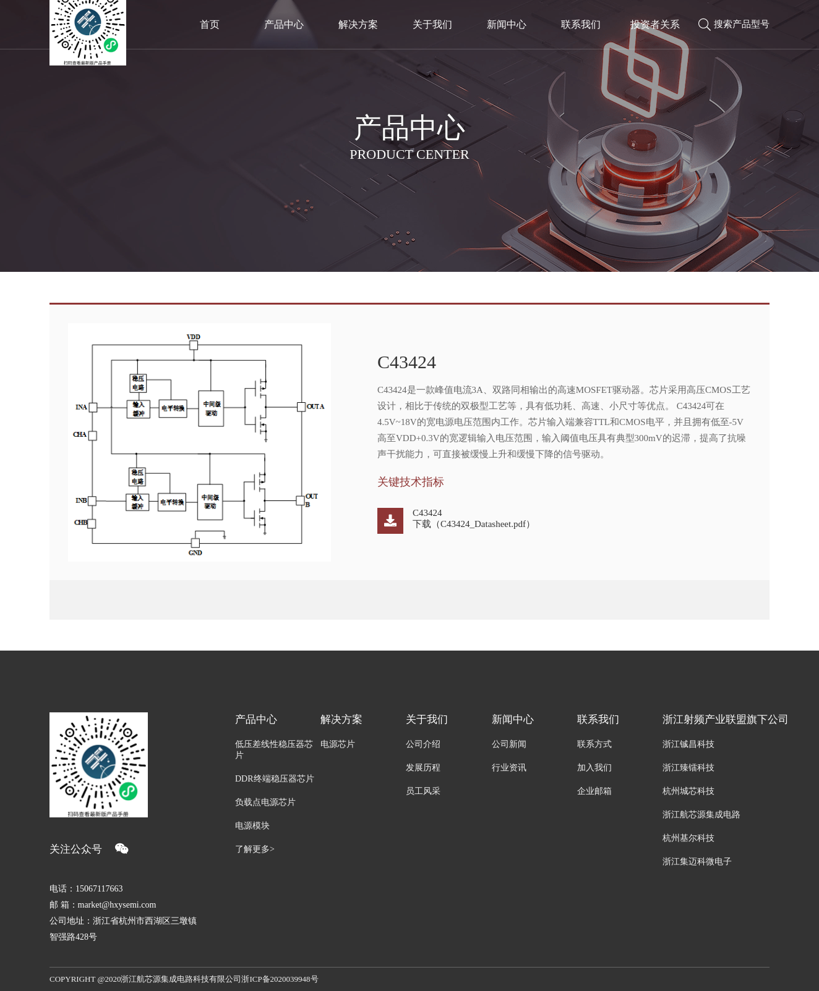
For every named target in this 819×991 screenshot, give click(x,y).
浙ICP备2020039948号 (279, 979)
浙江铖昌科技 (688, 744)
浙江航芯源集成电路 (701, 814)
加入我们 (594, 767)
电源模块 (252, 825)
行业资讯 (509, 767)
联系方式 (594, 744)
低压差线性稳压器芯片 (274, 750)
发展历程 (423, 767)
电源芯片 (337, 744)
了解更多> (255, 849)
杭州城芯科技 (688, 791)
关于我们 (427, 719)
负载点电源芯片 (265, 802)
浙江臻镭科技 (688, 767)
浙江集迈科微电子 (697, 861)
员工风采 (423, 791)
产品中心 (256, 719)
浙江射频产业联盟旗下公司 (716, 719)
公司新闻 (509, 744)
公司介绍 (423, 744)
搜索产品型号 (734, 25)
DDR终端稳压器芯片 (274, 778)
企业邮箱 (594, 791)
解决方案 (341, 719)
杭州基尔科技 (688, 838)
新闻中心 (513, 719)
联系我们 (598, 719)
